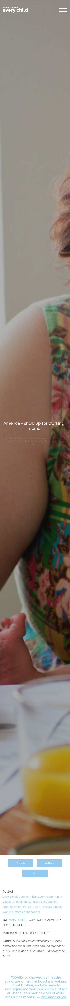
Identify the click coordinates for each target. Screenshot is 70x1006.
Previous (21, 863)
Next (35, 873)
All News (49, 863)
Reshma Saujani (54, 997)
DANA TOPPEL (17, 920)
